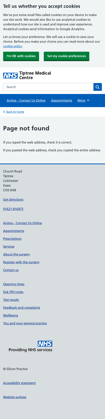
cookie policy (12, 46)
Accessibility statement (19, 383)
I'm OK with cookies (21, 56)
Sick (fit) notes (13, 292)
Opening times (13, 284)
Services (8, 246)
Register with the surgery (21, 262)
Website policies (14, 397)
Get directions (13, 199)
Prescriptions (12, 239)
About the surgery (16, 254)
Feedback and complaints (21, 308)
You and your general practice (25, 323)
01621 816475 (13, 209)
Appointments (61, 100)
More (84, 100)
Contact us (10, 270)
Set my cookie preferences (66, 56)
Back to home (15, 112)
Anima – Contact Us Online (26, 100)
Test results (11, 300)
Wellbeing (10, 315)
